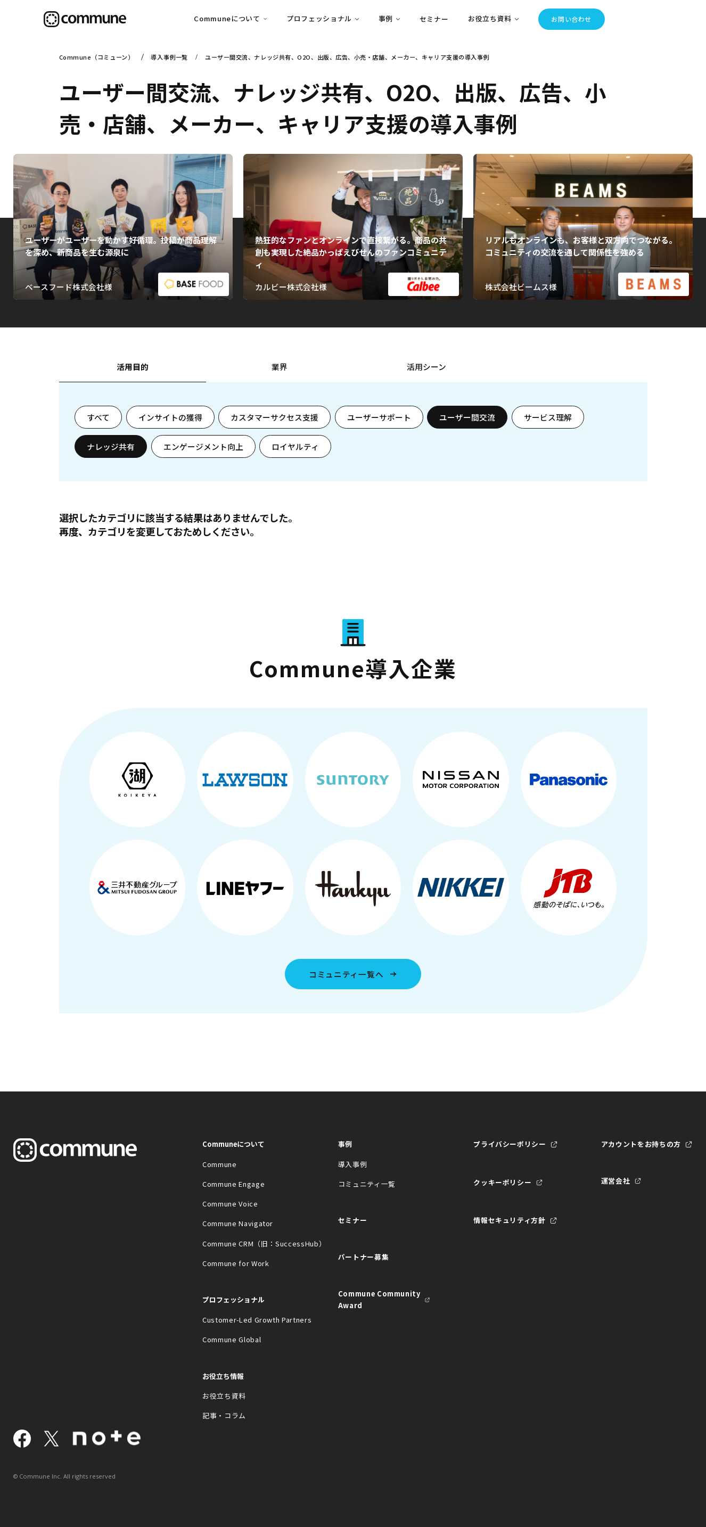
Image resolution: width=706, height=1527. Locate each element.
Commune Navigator (237, 1223)
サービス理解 (548, 417)
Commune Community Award (379, 1299)
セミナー (434, 19)
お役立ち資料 (224, 1396)
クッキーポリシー (502, 1182)
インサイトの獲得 (170, 417)
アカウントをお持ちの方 (641, 1144)
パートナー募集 (363, 1257)
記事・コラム (224, 1415)
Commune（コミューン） (96, 57)
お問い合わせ (571, 18)
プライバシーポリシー (509, 1144)
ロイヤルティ (295, 446)
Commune (219, 1164)
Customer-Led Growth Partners (248, 1320)
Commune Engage (233, 1184)
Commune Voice (230, 1203)
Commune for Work (235, 1263)
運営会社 (615, 1181)
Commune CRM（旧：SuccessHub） (248, 1243)
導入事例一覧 (169, 57)
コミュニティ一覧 (367, 1184)
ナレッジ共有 (111, 446)
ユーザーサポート (379, 417)
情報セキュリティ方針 (509, 1220)
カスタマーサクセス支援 (274, 417)
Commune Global (231, 1339)
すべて (98, 417)
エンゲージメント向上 (203, 446)
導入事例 (352, 1164)
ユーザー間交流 (467, 417)
